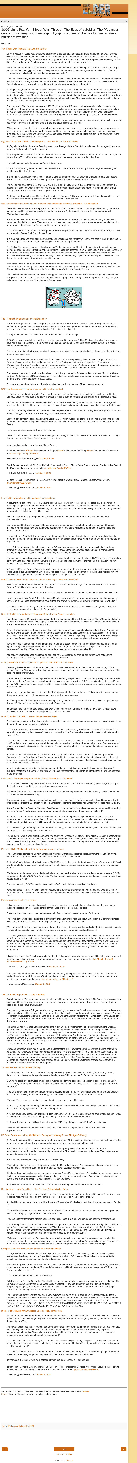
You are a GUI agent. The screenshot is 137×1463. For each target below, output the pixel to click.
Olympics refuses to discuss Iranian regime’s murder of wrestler (31, 1249)
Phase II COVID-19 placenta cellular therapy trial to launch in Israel (32, 849)
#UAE (13, 453)
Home (64, 1449)
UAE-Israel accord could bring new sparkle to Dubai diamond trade (32, 389)
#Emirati (29, 451)
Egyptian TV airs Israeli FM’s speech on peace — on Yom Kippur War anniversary (39, 141)
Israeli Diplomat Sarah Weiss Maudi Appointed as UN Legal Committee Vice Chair (39, 579)
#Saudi (60, 451)
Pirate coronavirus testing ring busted (18, 900)
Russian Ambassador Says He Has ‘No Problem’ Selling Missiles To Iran (35, 1189)
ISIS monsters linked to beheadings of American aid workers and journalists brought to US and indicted (49, 204)
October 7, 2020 (43, 473)
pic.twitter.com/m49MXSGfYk (57, 468)
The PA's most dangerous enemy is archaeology (24, 319)
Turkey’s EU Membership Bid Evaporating (21, 1067)
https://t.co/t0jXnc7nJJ (102, 959)
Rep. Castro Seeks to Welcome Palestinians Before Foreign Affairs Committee (38, 614)
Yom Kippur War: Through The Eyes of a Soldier (23, 49)
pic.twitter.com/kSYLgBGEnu (20, 962)
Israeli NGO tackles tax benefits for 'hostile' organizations (28, 498)
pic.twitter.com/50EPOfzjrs (19, 483)
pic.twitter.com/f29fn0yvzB (61, 979)
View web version (64, 1454)
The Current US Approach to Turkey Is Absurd (22, 994)
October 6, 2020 (46, 458)
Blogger (69, 1460)
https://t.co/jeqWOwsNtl (28, 453)
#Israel (45, 979)
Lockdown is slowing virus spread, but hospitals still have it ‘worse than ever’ (37, 778)
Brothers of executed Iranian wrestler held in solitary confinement (31, 1311)
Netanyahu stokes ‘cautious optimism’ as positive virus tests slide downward (37, 662)
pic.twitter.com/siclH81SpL (86, 1370)
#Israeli (90, 451)
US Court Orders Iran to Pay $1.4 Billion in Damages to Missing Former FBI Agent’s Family (44, 1135)
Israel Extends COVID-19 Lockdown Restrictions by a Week (29, 716)
